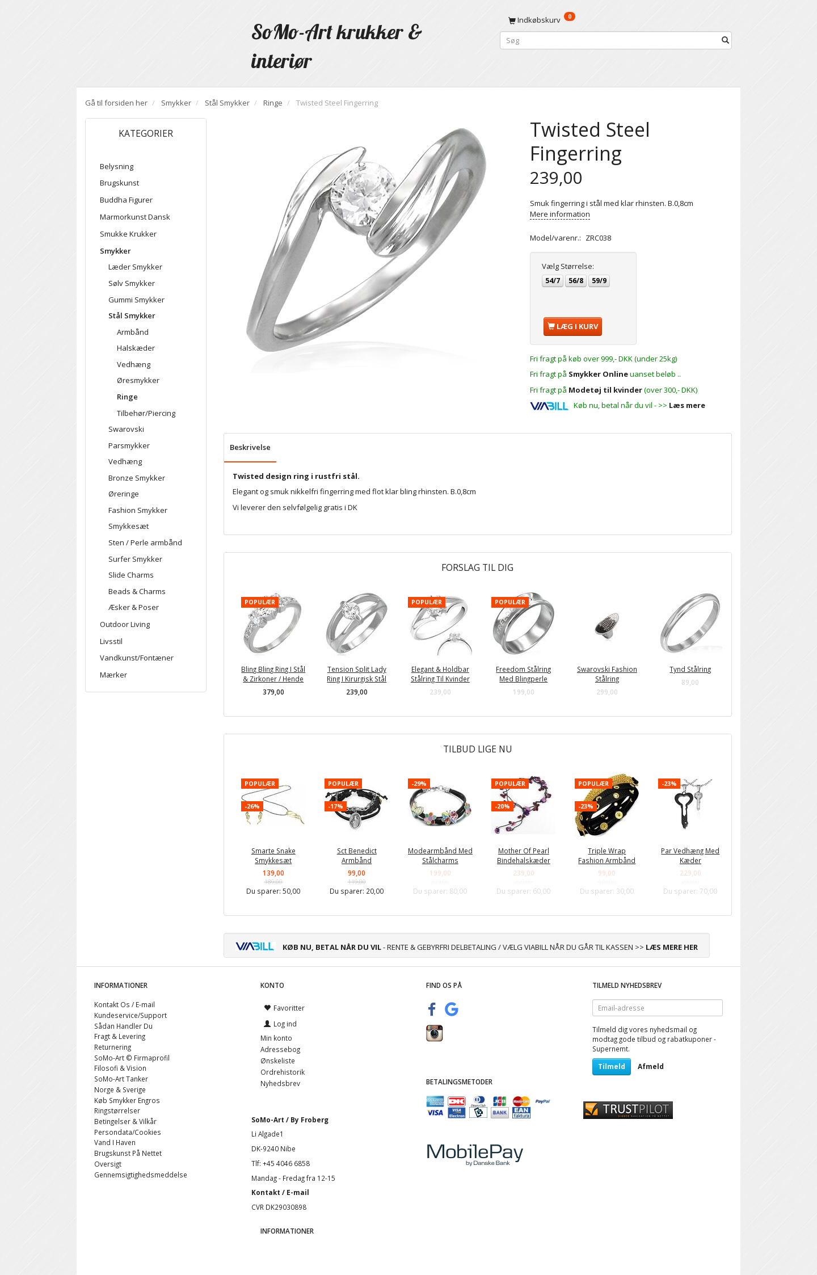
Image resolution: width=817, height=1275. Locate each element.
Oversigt (107, 1163)
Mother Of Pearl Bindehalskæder (523, 855)
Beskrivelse (250, 447)
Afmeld (651, 1066)
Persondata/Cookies (127, 1132)
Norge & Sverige (120, 1089)
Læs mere (687, 405)
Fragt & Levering (119, 1036)
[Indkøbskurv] (616, 20)
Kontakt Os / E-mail (124, 1004)
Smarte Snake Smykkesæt (273, 855)
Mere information (560, 214)
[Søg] (725, 40)
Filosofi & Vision (120, 1067)
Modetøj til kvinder (605, 390)
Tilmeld (611, 1066)
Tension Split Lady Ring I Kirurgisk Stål (356, 673)
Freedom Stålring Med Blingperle (523, 673)
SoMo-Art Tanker (121, 1078)
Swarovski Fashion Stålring (607, 673)
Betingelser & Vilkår (125, 1121)
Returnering (112, 1046)
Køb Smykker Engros (127, 1100)
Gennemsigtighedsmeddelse (140, 1174)
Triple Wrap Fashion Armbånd (606, 855)
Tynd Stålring (690, 669)
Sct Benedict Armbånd (357, 855)
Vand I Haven (115, 1142)
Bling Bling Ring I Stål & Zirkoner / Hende (273, 673)
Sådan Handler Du (123, 1025)
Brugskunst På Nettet (128, 1153)
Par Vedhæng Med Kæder (690, 855)
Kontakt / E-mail (280, 1192)
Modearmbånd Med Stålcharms (440, 855)
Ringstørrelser (117, 1110)
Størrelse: (568, 266)
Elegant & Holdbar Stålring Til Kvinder (440, 673)
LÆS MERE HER (672, 947)
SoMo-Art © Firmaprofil (132, 1057)
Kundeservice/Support (130, 1015)
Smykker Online (598, 374)
